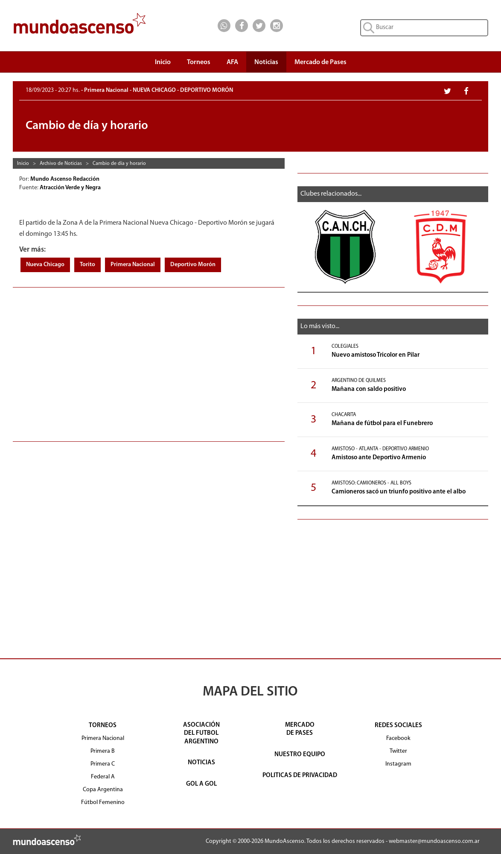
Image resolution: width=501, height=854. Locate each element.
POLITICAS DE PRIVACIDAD (299, 775)
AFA (232, 62)
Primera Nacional (133, 264)
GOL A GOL (201, 784)
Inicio (163, 62)
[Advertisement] (149, 360)
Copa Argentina (103, 790)
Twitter (398, 751)
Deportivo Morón (193, 264)
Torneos (198, 64)
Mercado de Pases (320, 62)
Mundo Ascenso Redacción (65, 179)
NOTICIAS (201, 763)
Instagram (398, 764)
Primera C (102, 764)
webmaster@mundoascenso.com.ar (434, 841)
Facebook (398, 738)
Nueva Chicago (45, 264)
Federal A (103, 777)
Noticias (266, 62)
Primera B (102, 751)
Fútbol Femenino (103, 802)
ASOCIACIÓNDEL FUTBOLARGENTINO (201, 733)
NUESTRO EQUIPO (299, 754)
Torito (87, 264)
